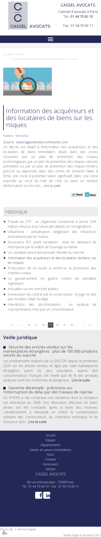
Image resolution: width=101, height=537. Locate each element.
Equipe (50, 440)
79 (50, 324)
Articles (50, 469)
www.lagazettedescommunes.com (42, 142)
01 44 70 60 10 (82, 16)
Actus (50, 454)
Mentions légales (27, 529)
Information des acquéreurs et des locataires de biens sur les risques (43, 59)
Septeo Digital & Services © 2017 (82, 535)
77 (36, 324)
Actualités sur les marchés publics (33, 288)
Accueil (20, 54)
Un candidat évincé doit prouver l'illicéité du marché (46, 252)
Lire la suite (52, 185)
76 (29, 324)
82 (72, 324)
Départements (51, 445)
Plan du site (6, 529)
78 (43, 324)
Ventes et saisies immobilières (50, 450)
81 (65, 324)
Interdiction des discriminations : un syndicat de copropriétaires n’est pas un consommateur (52, 307)
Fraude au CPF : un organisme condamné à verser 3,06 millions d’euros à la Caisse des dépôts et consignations (52, 224)
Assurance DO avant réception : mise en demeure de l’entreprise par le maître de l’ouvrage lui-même (52, 244)
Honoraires (50, 464)
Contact (50, 459)
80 (58, 324)
